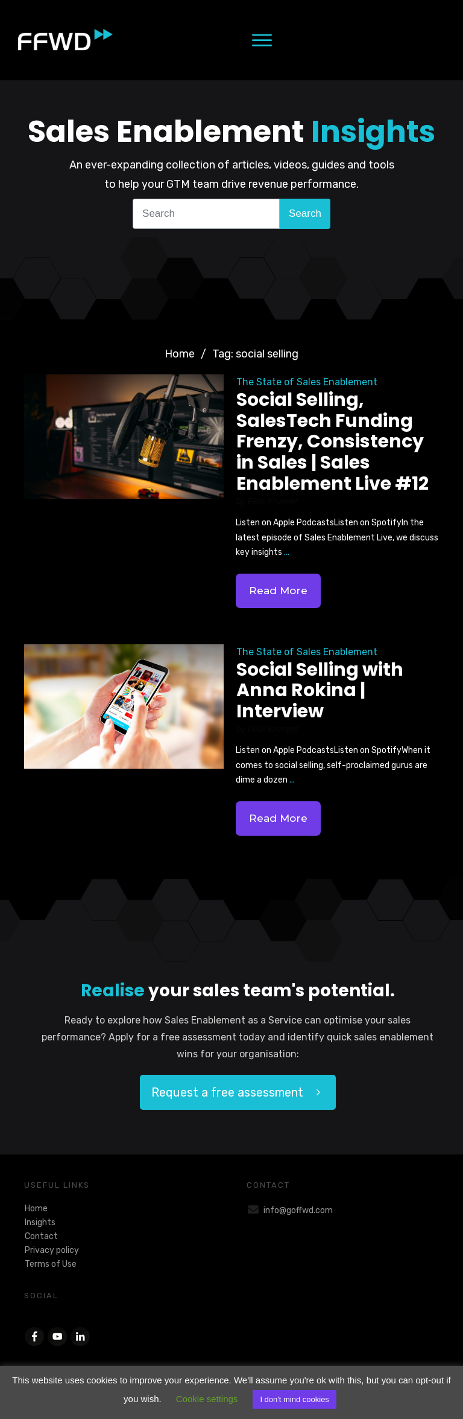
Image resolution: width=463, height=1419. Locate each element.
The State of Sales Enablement (306, 382)
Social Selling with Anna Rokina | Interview (319, 690)
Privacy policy (52, 1250)
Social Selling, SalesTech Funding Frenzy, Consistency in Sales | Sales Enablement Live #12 (332, 441)
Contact (41, 1236)
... (286, 552)
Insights (40, 1222)
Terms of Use (51, 1264)
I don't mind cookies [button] (294, 1399)
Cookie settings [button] (207, 1399)
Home (36, 1208)
